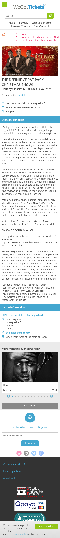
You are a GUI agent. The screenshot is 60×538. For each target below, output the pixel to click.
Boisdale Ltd (23, 94)
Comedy (23, 22)
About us (8, 478)
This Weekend (41, 25)
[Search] (50, 16)
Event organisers (12, 471)
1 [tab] (12, 396)
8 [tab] (35, 396)
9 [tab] (38, 396)
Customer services (13, 464)
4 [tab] (22, 396)
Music (12, 22)
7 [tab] (31, 396)
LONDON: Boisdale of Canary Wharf (22, 315)
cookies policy (20, 534)
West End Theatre (41, 22)
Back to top (30, 405)
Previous (8, 396)
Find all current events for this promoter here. (38, 39)
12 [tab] (47, 396)
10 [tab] (41, 396)
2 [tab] (15, 396)
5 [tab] (25, 396)
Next (51, 396)
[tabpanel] (30, 372)
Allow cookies (45, 526)
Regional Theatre (20, 25)
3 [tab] (19, 396)
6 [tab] (28, 396)
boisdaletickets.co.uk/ (18, 332)
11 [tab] (44, 396)
